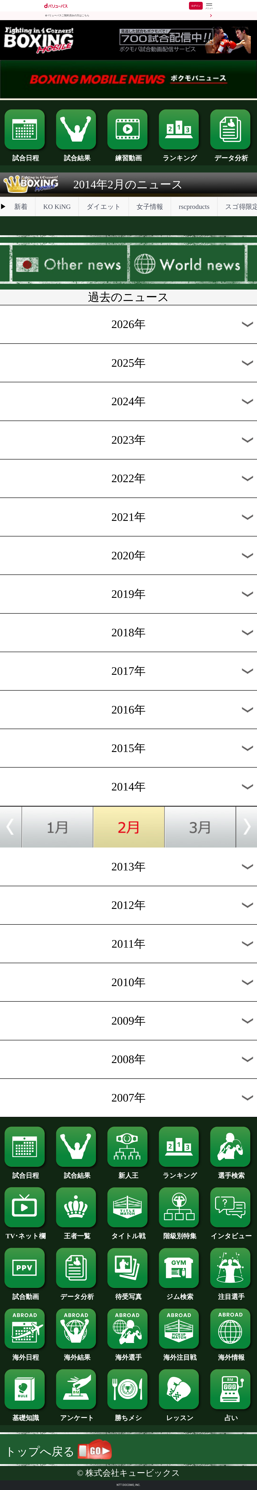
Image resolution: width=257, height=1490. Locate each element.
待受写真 (128, 1293)
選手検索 (231, 1172)
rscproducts (194, 206)
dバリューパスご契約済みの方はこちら (67, 15)
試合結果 (77, 155)
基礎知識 (25, 1415)
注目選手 (231, 1293)
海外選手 (128, 1354)
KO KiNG (57, 206)
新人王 (128, 1172)
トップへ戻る (58, 1451)
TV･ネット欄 (25, 1233)
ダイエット (104, 206)
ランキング (180, 155)
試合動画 (25, 1293)
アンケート (77, 1415)
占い (231, 1415)
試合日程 (25, 155)
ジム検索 (180, 1293)
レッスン (180, 1415)
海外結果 (77, 1354)
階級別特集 (180, 1233)
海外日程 (25, 1354)
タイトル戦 (128, 1233)
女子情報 (150, 206)
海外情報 (231, 1354)
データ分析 (231, 155)
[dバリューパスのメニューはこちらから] (209, 6)
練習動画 (128, 155)
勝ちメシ (128, 1415)
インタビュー (231, 1233)
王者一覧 (77, 1233)
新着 (20, 206)
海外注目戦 (180, 1354)
